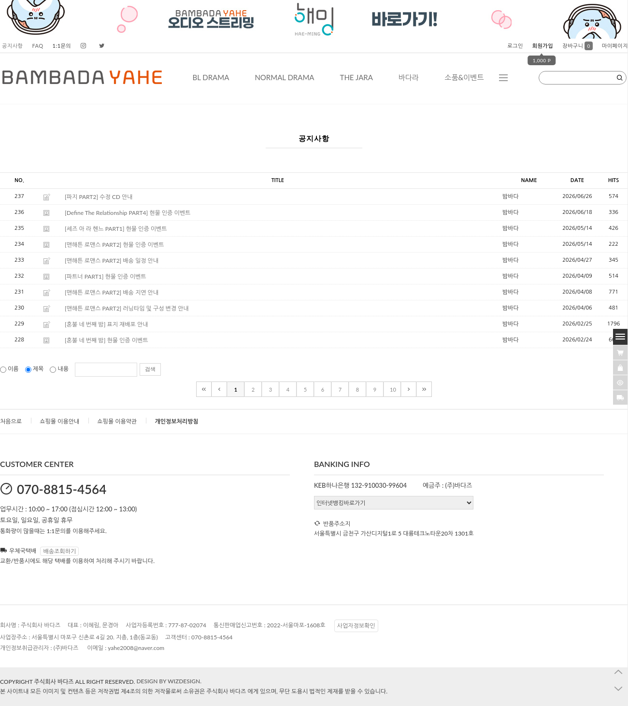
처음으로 (11, 421)
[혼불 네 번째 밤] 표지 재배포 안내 (106, 324)
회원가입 (542, 45)
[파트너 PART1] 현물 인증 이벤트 (105, 276)
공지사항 (12, 45)
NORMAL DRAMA (284, 77)
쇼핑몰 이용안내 (59, 421)
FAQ (37, 45)
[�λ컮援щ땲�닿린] (620, 352)
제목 (35, 368)
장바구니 (577, 45)
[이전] (219, 389)
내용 (60, 368)
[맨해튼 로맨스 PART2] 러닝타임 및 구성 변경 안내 (127, 308)
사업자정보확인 (356, 625)
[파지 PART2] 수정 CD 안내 (98, 196)
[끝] (424, 389)
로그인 (515, 45)
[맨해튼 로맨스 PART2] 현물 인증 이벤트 (114, 244)
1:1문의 (62, 45)
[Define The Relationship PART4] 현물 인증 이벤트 (127, 212)
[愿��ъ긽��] (620, 367)
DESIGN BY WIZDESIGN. (168, 681)
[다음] (408, 389)
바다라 (409, 77)
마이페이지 (615, 45)
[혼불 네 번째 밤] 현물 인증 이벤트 (106, 340)
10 (393, 389)
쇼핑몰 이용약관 (117, 421)
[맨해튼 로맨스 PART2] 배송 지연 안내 (111, 292)
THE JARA (356, 77)
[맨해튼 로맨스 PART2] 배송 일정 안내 (111, 260)
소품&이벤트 (464, 77)
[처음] (204, 389)
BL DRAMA (210, 77)
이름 (10, 368)
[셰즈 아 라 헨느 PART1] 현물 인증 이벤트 (116, 228)
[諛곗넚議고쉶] (620, 397)
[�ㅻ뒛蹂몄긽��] (620, 382)
